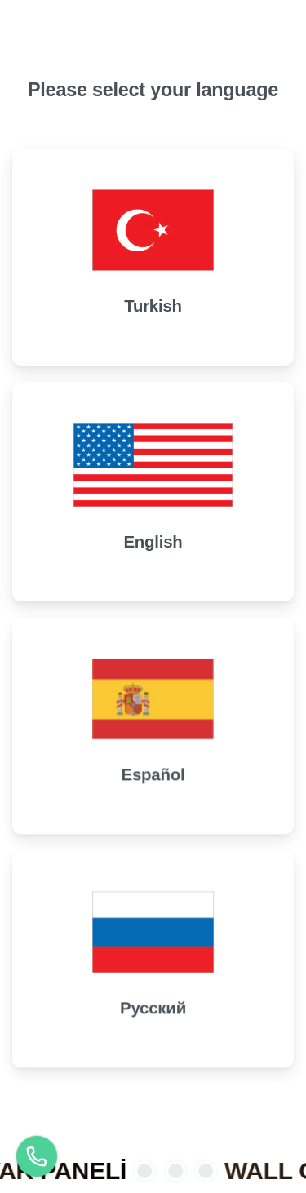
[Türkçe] (36, 1156)
